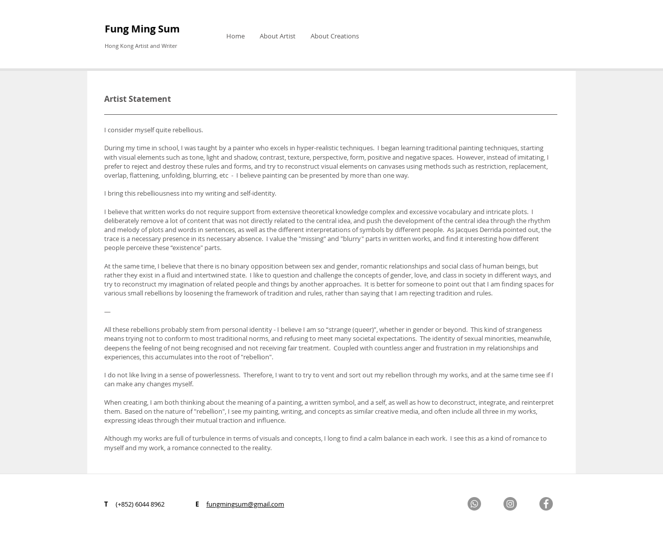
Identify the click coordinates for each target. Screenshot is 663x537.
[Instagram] (510, 504)
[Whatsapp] (474, 504)
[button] (277, 35)
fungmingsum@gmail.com (245, 504)
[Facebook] (546, 504)
